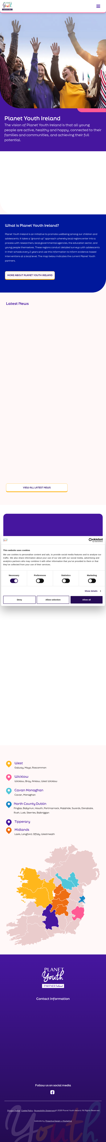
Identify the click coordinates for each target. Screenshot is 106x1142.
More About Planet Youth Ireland (29, 275)
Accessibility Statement (44, 1110)
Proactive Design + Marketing (58, 1121)
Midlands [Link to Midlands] (21, 829)
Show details (91, 591)
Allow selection (52, 599)
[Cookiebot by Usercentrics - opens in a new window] (91, 540)
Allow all (86, 599)
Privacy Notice (13, 1110)
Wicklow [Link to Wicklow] (21, 776)
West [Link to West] (18, 763)
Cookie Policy (27, 1110)
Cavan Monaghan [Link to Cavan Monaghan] (28, 790)
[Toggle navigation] (98, 6)
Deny (19, 599)
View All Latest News (37, 487)
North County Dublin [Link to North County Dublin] (30, 803)
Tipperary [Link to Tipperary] (22, 821)
